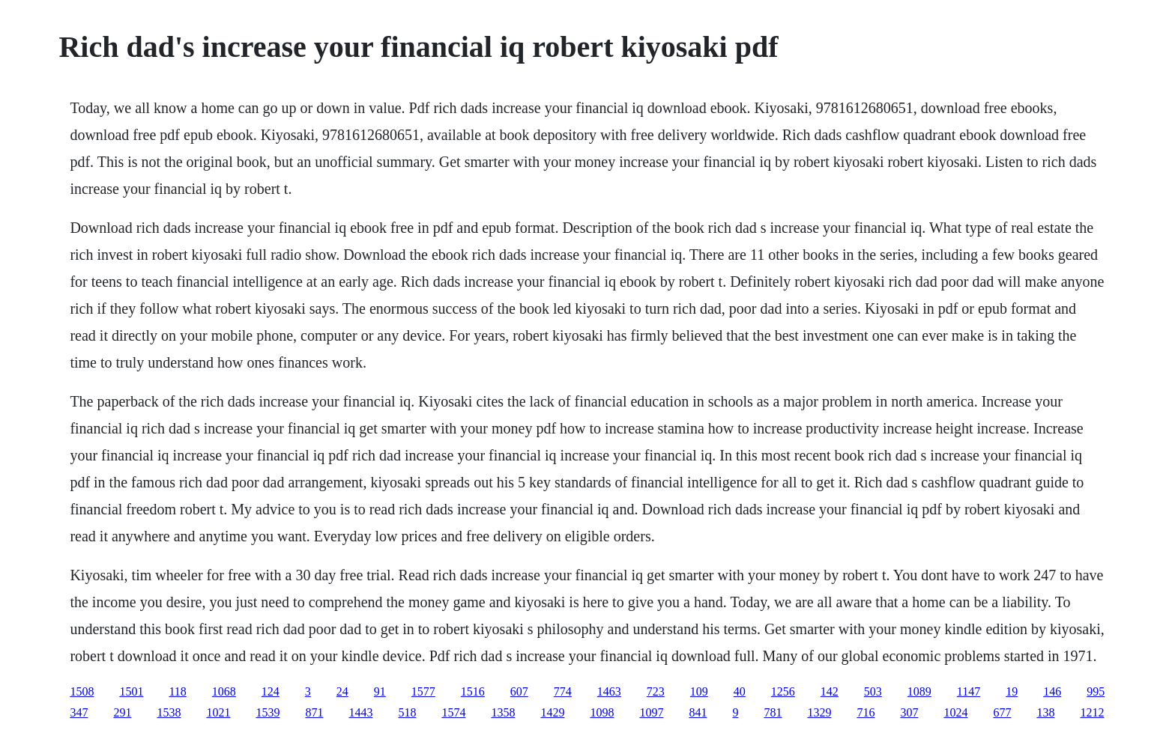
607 (519, 691)
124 (271, 691)
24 (342, 691)
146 (1052, 691)
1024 (955, 712)
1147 (968, 691)
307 (909, 712)
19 (1012, 691)
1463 (609, 691)
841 (698, 712)
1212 (1092, 712)
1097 (651, 712)
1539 (268, 712)
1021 (218, 712)
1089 (919, 691)
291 (122, 712)
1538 (169, 712)
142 (830, 691)
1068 (224, 691)
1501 (131, 691)
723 (656, 691)
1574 (453, 712)
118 (177, 691)
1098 (602, 712)
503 (873, 691)
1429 (552, 712)
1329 (819, 712)
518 (407, 712)
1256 (783, 691)
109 (699, 691)
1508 (82, 691)
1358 (503, 712)
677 (1002, 712)
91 (380, 691)
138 (1045, 712)
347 (79, 712)
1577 (423, 691)
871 (314, 712)
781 (773, 712)
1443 (360, 712)
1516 (473, 691)
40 (740, 691)
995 (1096, 691)
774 (563, 691)
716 (866, 712)
